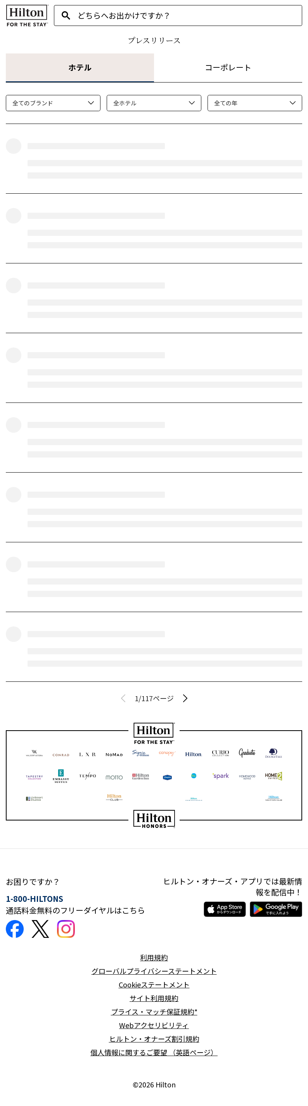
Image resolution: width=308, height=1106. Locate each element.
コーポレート (228, 67)
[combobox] (190, 15)
